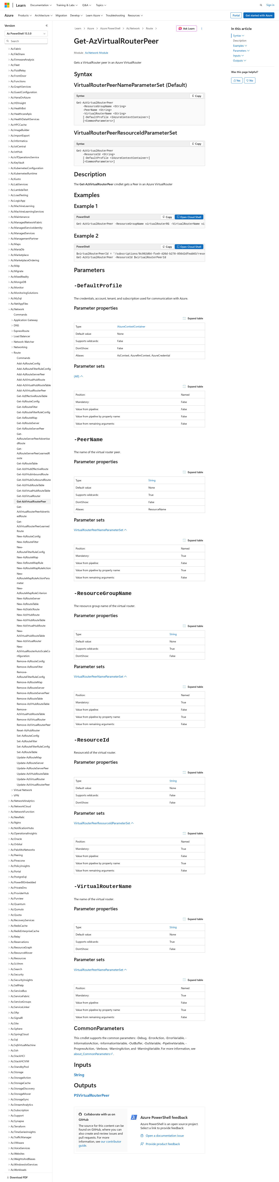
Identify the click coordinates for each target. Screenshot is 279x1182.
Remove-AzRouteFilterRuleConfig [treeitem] (31, 661)
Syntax (238, 35)
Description (239, 40)
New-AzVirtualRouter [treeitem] (29, 628)
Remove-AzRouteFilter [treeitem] (30, 653)
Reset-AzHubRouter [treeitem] (28, 717)
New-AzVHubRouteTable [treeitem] (31, 607)
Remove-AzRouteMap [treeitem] (29, 669)
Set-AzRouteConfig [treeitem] (28, 722)
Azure (90, 28)
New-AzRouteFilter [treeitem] (27, 528)
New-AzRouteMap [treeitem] (27, 544)
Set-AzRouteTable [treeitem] (27, 739)
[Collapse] (47, 25)
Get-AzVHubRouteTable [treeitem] (30, 472)
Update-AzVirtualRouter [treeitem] (31, 766)
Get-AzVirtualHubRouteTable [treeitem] (33, 477)
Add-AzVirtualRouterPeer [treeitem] (31, 377)
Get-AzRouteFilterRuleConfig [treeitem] (33, 399)
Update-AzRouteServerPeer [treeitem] (33, 755)
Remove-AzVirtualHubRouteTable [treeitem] (31, 698)
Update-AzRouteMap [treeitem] (29, 744)
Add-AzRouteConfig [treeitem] (28, 350)
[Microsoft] (7, 5)
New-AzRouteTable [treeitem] (27, 591)
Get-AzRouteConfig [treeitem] (28, 388)
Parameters (241, 50)
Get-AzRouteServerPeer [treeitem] (30, 415)
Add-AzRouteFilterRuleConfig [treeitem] (34, 355)
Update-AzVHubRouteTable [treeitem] (33, 760)
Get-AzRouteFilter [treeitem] (27, 393)
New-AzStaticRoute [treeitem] (28, 596)
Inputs (238, 55)
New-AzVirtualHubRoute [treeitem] (31, 612)
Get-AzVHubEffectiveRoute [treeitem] (32, 456)
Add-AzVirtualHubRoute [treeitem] (31, 366)
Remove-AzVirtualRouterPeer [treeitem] (34, 711)
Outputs (239, 60)
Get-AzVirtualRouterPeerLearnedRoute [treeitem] (33, 513)
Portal (236, 15)
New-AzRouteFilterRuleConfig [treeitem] (31, 536)
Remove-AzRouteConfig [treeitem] (31, 648)
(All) (78, 376)
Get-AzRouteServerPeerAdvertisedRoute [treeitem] (33, 425)
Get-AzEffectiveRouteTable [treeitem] (32, 383)
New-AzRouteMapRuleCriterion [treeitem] (32, 577)
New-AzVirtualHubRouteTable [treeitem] (31, 620)
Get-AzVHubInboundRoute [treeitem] (32, 461)
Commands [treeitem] (20, 301)
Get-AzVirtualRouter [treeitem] (28, 483)
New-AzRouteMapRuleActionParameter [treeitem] (33, 565)
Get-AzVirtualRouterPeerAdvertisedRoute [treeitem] (33, 498)
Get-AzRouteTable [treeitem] (27, 450)
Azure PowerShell (110, 28)
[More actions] (201, 29)
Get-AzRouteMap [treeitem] (27, 404)
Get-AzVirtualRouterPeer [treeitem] (31, 488)
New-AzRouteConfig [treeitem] (28, 523)
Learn (78, 28)
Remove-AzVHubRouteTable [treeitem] (33, 690)
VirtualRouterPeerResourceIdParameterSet (104, 823)
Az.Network (133, 28)
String (152, 480)
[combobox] (26, 33)
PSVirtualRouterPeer (91, 1095)
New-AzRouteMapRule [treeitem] (30, 549)
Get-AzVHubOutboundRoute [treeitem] (34, 466)
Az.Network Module (96, 52)
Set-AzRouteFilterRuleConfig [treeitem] (33, 733)
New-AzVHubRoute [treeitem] (28, 601)
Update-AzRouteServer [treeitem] (30, 750)
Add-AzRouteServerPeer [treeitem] (31, 361)
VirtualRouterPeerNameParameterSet (100, 530)
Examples (240, 45)
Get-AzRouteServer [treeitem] (28, 410)
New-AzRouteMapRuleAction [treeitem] (34, 555)
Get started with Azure (259, 15)
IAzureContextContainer (131, 326)
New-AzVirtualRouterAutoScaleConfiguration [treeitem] (33, 638)
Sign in (270, 5)
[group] (139, 224)
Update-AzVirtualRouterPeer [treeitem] (33, 771)
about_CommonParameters (92, 1054)
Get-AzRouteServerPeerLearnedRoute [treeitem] (33, 440)
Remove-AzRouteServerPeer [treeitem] (33, 680)
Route (149, 28)
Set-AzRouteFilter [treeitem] (27, 728)
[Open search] (261, 5)
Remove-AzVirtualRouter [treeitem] (31, 706)
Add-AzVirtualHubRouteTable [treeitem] (34, 372)
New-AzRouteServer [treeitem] (28, 585)
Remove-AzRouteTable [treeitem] (30, 685)
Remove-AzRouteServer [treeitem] (30, 674)
